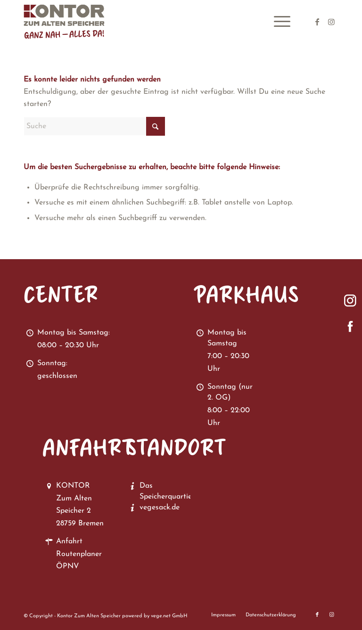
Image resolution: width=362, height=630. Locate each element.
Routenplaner (79, 554)
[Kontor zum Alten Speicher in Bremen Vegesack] (70, 21)
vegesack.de (160, 507)
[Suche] (94, 126)
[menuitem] (277, 21)
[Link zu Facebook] (317, 22)
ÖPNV (67, 566)
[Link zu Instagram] (331, 22)
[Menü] (277, 21)
